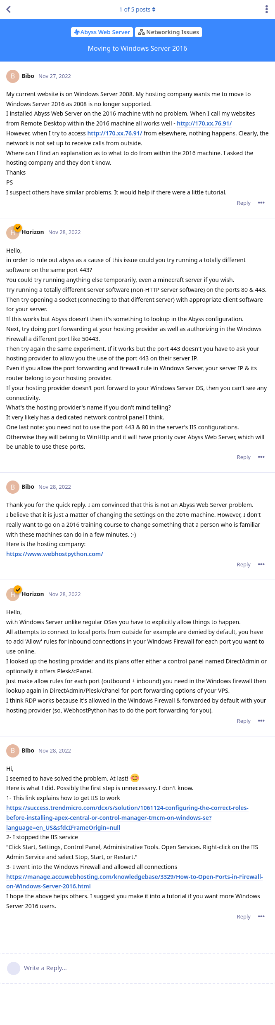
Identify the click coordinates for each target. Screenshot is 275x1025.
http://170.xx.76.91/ (204, 123)
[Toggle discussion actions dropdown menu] (266, 9)
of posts (137, 9)
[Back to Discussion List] (8, 9)
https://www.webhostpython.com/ (54, 554)
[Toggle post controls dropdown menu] (261, 202)
